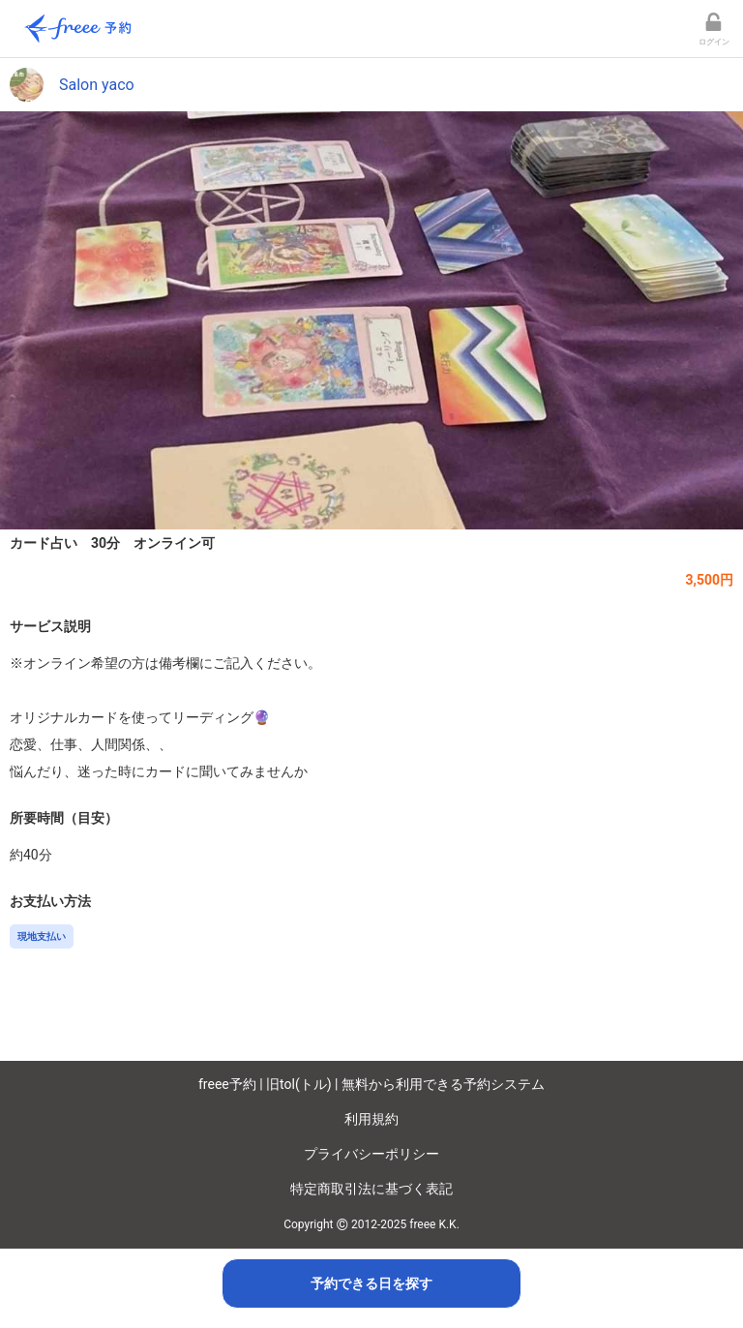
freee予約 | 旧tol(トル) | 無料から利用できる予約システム (371, 1084)
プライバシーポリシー (371, 1154)
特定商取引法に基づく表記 (371, 1188)
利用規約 (371, 1119)
